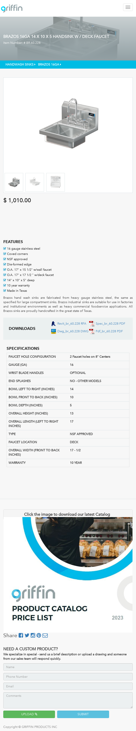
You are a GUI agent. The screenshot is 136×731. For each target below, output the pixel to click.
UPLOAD (29, 714)
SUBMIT (83, 714)
